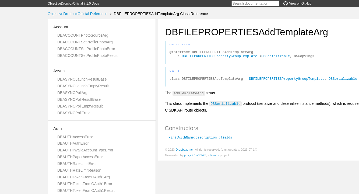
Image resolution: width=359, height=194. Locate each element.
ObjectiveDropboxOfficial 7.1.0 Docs (73, 3)
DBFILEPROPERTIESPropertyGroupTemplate (219, 57)
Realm (214, 157)
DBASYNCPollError (73, 113)
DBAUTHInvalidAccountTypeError (85, 150)
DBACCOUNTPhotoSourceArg (82, 35)
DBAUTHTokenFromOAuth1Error (84, 184)
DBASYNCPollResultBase (79, 99)
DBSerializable (275, 57)
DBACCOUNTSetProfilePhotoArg (85, 42)
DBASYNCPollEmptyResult (80, 106)
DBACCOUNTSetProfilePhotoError (86, 49)
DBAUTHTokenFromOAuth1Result (86, 190)
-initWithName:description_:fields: (201, 139)
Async (59, 70)
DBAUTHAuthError (73, 143)
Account (60, 27)
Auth (57, 128)
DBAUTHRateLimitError (77, 163)
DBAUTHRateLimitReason (79, 170)
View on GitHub (297, 3)
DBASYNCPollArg (72, 93)
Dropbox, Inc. (184, 152)
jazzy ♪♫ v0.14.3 (195, 157)
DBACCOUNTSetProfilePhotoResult (87, 55)
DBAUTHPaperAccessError (80, 157)
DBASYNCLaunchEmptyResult (83, 86)
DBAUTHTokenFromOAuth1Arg (83, 177)
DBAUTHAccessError (75, 137)
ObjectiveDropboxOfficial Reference (77, 14)
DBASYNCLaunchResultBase (82, 79)
